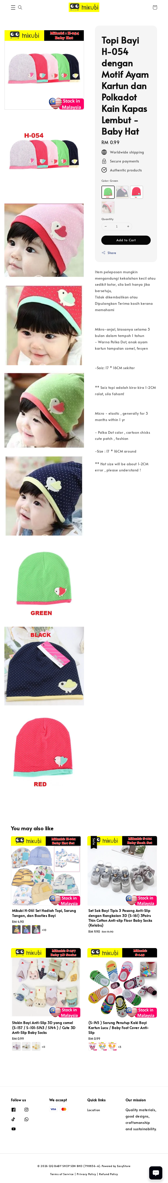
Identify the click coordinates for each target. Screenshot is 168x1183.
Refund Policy (108, 1174)
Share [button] (109, 253)
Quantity (107, 219)
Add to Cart (126, 240)
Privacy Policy (86, 1174)
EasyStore (124, 1166)
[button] (13, 7)
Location (93, 1110)
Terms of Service (62, 1174)
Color (110, 181)
